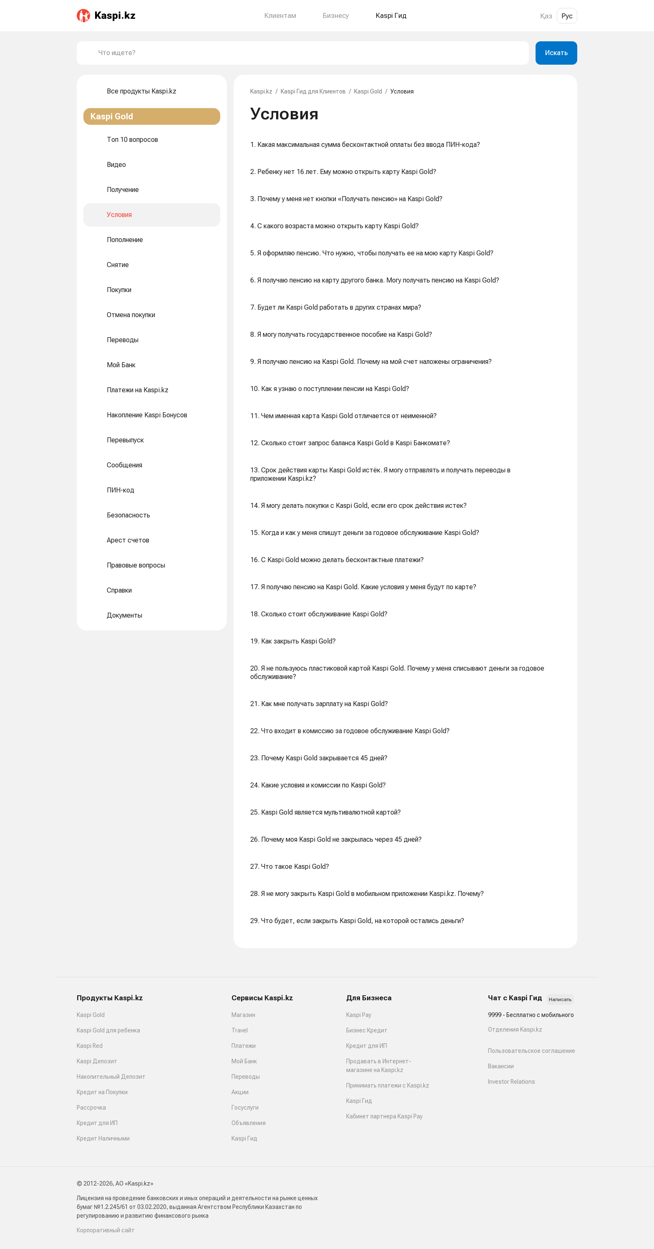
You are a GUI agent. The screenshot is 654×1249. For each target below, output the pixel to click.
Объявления (248, 1123)
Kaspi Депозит (97, 1061)
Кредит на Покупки (102, 1092)
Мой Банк (244, 1061)
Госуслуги (245, 1107)
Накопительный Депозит (111, 1076)
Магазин (243, 1015)
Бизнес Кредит (366, 1030)
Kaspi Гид (244, 1138)
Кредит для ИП (97, 1123)
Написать (560, 999)
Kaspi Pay (358, 1015)
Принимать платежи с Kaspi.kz (387, 1085)
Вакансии (501, 1066)
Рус (567, 16)
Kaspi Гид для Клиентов (313, 91)
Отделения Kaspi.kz (515, 1029)
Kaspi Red (90, 1045)
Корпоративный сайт (106, 1230)
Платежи (243, 1045)
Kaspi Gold (368, 91)
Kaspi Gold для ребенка (108, 1030)
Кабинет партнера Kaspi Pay (384, 1116)
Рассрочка (91, 1107)
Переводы (245, 1076)
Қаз (546, 16)
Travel (239, 1030)
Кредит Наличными (103, 1138)
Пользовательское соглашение (531, 1050)
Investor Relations (511, 1081)
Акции (240, 1092)
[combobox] (310, 53)
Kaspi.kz (261, 91)
